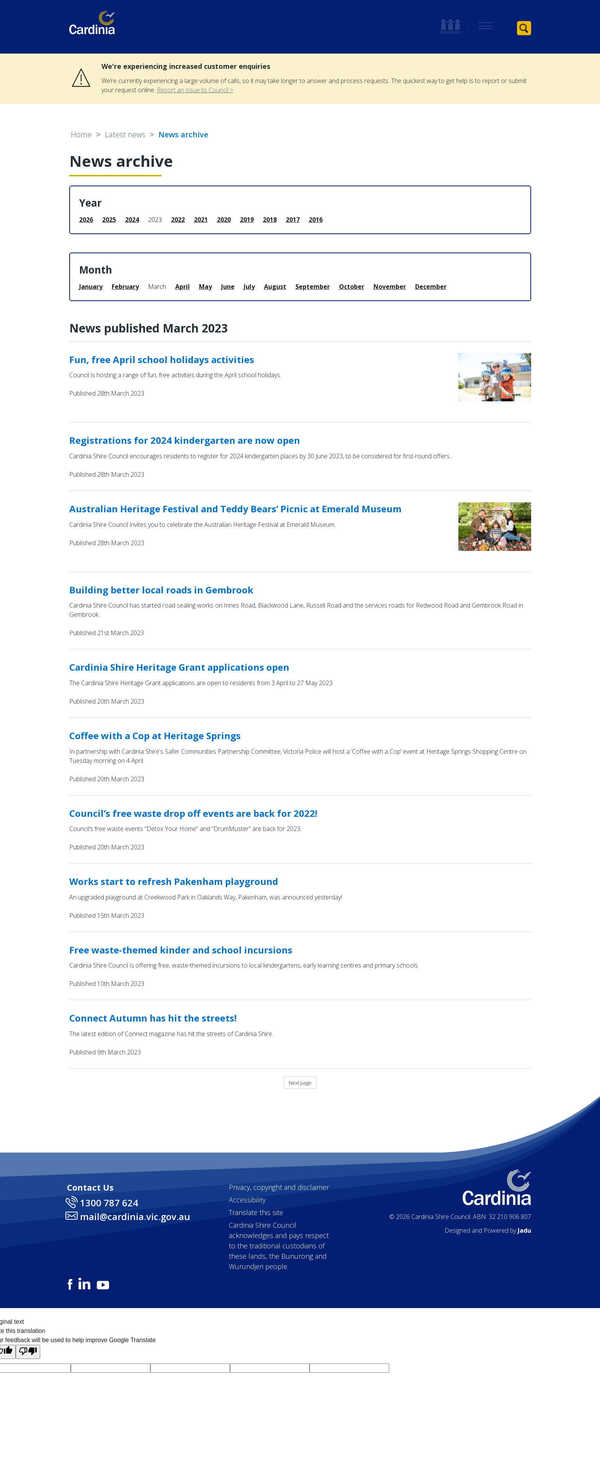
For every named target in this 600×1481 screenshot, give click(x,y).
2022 (178, 219)
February (125, 286)
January (91, 286)
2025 (109, 219)
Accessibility (247, 1199)
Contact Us (90, 1187)
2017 (293, 219)
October (351, 286)
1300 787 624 (109, 1202)
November (389, 286)
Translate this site (256, 1212)
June (228, 286)
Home (81, 134)
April (182, 286)
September (312, 286)
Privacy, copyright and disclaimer (279, 1187)
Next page (300, 1082)
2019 (247, 219)
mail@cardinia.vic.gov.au (135, 1216)
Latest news (125, 134)
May (205, 286)
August (275, 286)
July (249, 286)
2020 (224, 219)
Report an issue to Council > (195, 90)
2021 (201, 219)
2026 (86, 219)
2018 (270, 219)
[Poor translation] (28, 1352)
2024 (132, 219)
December (431, 286)
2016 (316, 219)
